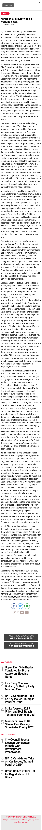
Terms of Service (22, 820)
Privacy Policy (34, 820)
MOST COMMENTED (8, 734)
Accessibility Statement (21, 822)
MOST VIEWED (6, 662)
